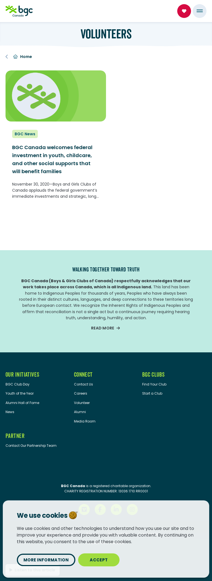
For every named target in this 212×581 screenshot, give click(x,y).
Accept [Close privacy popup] (99, 560)
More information (46, 560)
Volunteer (82, 402)
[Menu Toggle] (199, 11)
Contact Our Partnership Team (31, 445)
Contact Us (83, 384)
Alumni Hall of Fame (22, 402)
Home (22, 56)
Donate (184, 11)
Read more (102, 328)
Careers (80, 393)
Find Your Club (154, 384)
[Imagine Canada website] (106, 471)
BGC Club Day (18, 384)
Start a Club (152, 393)
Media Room (85, 421)
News (10, 412)
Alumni (80, 412)
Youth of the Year (20, 393)
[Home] (19, 11)
